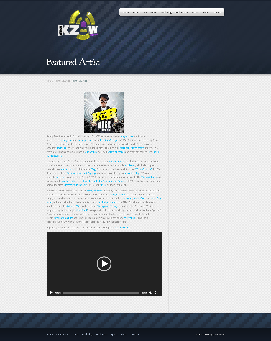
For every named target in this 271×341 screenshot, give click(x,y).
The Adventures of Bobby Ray (81, 173)
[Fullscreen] (157, 292)
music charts (67, 169)
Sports (195, 12)
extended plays (132, 173)
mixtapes (59, 177)
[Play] (51, 292)
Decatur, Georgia (109, 140)
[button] (104, 263)
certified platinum (107, 202)
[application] (104, 264)
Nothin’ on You (116, 161)
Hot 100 (143, 169)
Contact (217, 12)
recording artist (65, 140)
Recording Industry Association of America (104, 181)
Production (181, 12)
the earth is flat (122, 227)
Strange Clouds (94, 190)
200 (73, 206)
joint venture (91, 152)
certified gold (68, 181)
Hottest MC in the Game (76, 185)
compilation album (63, 218)
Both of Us (139, 198)
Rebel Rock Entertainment (131, 148)
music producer (86, 140)
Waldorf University (203, 334)
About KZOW (139, 12)
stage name (127, 136)
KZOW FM (220, 334)
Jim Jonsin (62, 148)
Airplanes (130, 165)
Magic (94, 169)
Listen (206, 12)
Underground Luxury (107, 206)
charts (149, 177)
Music (154, 12)
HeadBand (81, 210)
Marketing (166, 12)
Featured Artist (62, 81)
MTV (103, 185)
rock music (129, 218)
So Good (127, 198)
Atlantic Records (116, 152)
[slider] (101, 293)
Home (126, 12)
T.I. (148, 152)
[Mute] (151, 292)
